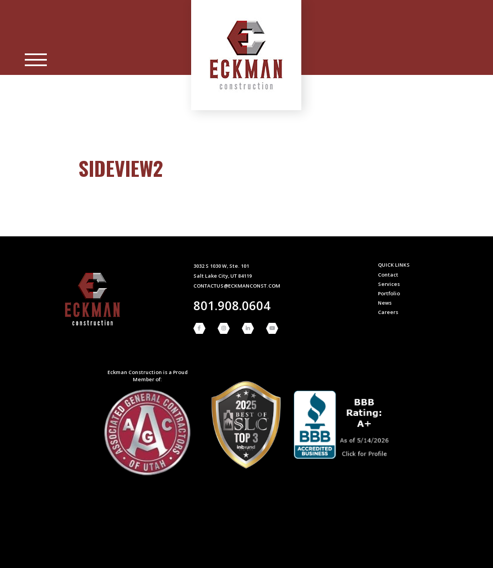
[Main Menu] (36, 60)
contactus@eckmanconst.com (236, 285)
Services (389, 284)
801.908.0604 (231, 305)
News (385, 302)
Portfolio (389, 293)
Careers (388, 312)
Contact (388, 274)
